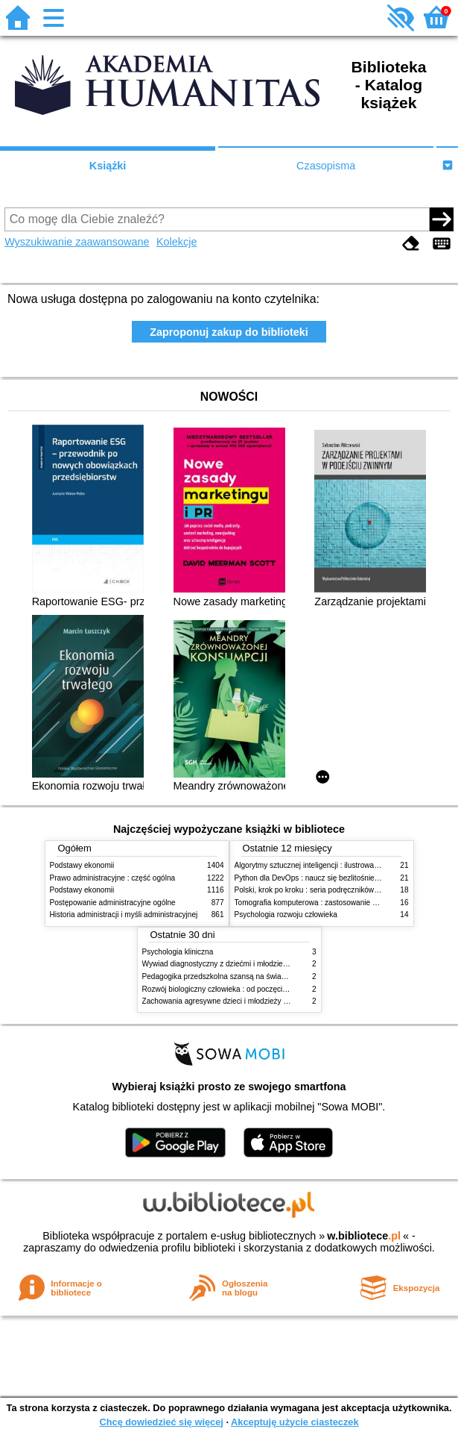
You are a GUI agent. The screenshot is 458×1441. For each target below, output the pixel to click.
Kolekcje (176, 242)
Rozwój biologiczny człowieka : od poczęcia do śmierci (232, 989)
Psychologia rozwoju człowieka (286, 914)
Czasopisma (325, 166)
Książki (108, 166)
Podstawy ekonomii (82, 865)
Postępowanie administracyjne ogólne (113, 902)
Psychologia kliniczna (178, 952)
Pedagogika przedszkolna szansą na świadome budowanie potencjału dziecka (272, 976)
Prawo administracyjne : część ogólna (113, 878)
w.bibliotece (364, 1236)
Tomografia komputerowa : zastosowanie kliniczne (318, 902)
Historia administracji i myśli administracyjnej (124, 914)
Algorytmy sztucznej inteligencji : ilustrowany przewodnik (328, 865)
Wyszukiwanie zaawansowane (76, 242)
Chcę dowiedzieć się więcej (161, 1422)
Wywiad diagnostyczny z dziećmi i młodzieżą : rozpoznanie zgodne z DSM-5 (269, 964)
